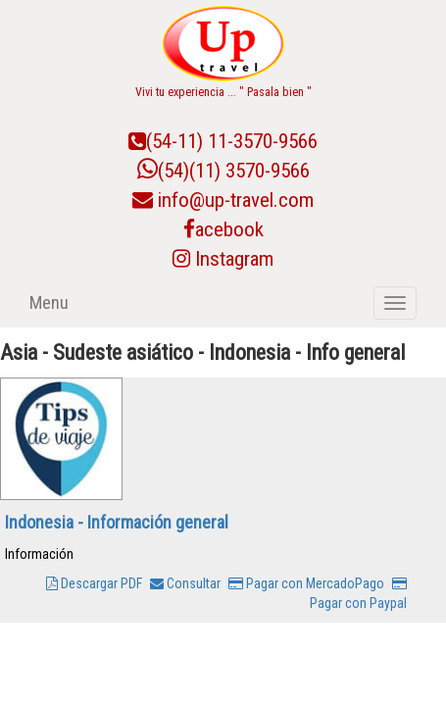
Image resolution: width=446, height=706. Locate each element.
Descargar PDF (94, 583)
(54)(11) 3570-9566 (223, 170)
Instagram (223, 259)
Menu (49, 302)
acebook (223, 229)
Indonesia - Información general (116, 522)
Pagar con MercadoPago (306, 583)
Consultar (185, 583)
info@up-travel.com (236, 200)
